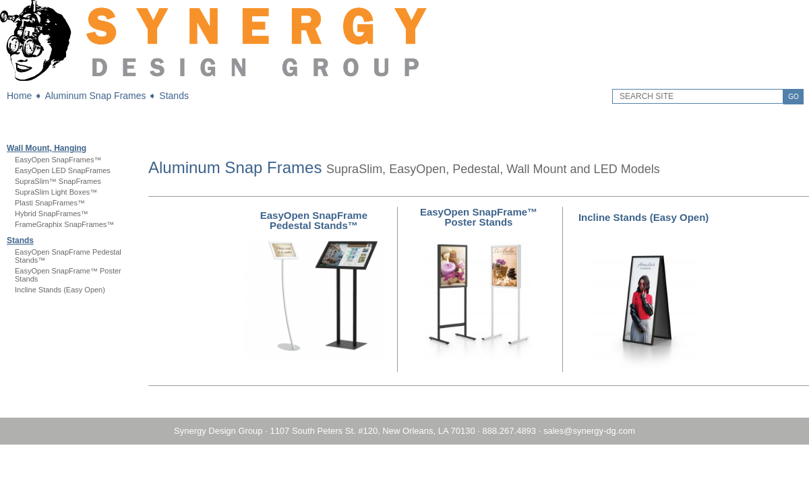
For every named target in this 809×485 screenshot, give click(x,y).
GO (793, 96)
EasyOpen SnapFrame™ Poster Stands (478, 217)
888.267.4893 (510, 431)
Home (19, 95)
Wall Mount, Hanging (46, 148)
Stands (174, 95)
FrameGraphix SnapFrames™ (64, 224)
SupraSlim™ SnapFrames (58, 181)
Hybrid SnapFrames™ (51, 213)
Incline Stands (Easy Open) (60, 290)
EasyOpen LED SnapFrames (63, 170)
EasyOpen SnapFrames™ (58, 160)
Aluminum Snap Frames (95, 95)
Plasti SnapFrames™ (50, 203)
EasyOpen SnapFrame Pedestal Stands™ (313, 220)
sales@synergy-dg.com (589, 431)
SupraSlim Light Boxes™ (56, 192)
